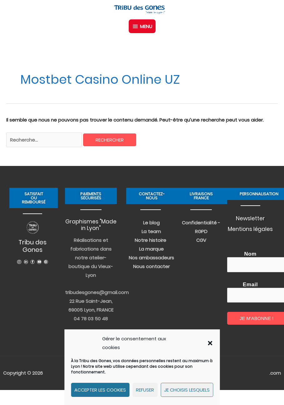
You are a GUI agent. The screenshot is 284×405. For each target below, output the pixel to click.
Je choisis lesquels (187, 390)
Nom (250, 254)
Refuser (145, 390)
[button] (210, 343)
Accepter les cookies (100, 390)
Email (250, 285)
